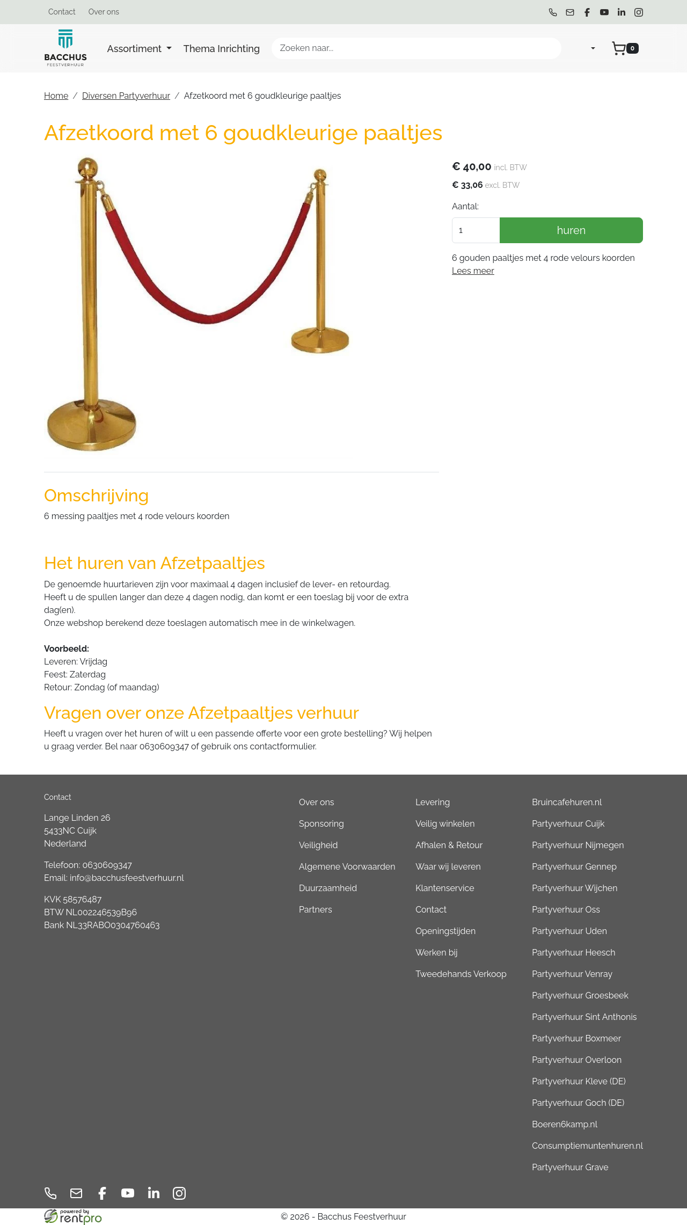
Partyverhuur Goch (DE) (578, 1103)
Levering (432, 802)
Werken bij (436, 952)
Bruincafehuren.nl (567, 802)
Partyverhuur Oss (566, 910)
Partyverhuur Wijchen (574, 888)
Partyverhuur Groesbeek (580, 995)
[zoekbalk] (416, 48)
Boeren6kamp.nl (564, 1124)
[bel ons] (553, 12)
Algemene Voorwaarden (347, 867)
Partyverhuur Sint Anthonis (584, 1017)
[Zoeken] (548, 48)
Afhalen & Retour (449, 845)
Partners (315, 910)
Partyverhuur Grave (570, 1167)
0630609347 (107, 865)
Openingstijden (445, 931)
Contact (62, 12)
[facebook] (587, 12)
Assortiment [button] (135, 48)
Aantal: (465, 206)
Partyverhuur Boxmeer (576, 1038)
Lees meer (473, 271)
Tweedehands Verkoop (461, 974)
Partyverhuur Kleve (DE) (578, 1081)
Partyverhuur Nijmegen (578, 845)
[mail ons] (570, 12)
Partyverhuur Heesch (573, 952)
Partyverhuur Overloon (577, 1060)
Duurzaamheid (328, 888)
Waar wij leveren (448, 867)
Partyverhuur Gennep (574, 867)
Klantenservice (444, 888)
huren (571, 230)
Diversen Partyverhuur (126, 96)
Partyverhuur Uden (569, 931)
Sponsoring (321, 824)
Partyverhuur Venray (572, 974)
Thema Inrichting (222, 48)
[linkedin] (621, 12)
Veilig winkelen (444, 824)
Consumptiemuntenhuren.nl (587, 1146)
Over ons (104, 12)
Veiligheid (318, 845)
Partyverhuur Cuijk (568, 824)
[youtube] (604, 12)
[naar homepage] (65, 48)
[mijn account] (584, 48)
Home (56, 96)
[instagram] (638, 12)
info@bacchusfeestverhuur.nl (127, 878)
